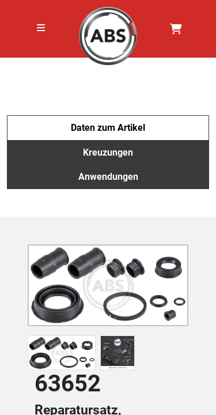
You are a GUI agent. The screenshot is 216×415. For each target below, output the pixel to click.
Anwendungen (108, 176)
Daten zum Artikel (108, 127)
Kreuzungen (108, 152)
